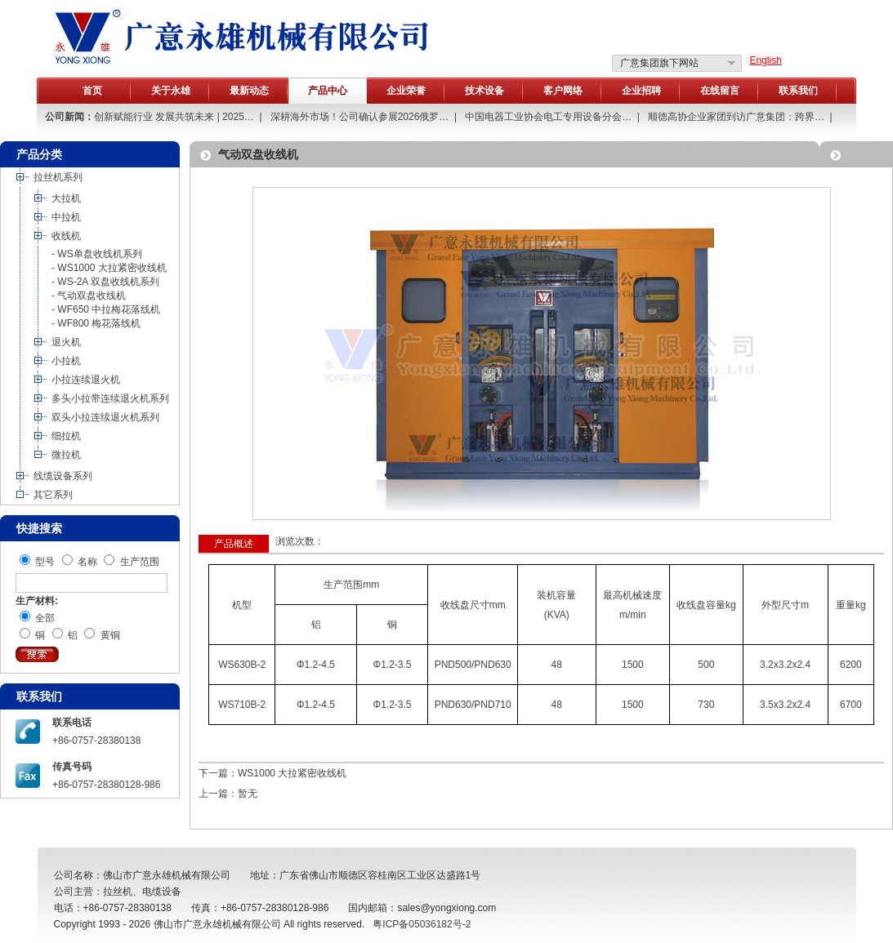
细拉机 (66, 436)
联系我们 (798, 90)
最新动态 (249, 90)
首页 (92, 90)
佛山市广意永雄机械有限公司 (217, 924)
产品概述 (233, 543)
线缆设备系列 (62, 476)
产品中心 (327, 90)
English (766, 60)
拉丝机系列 (58, 177)
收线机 (66, 236)
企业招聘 (641, 90)
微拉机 (66, 454)
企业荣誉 (406, 90)
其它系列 (53, 494)
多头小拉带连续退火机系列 (110, 398)
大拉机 (66, 198)
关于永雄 (170, 90)
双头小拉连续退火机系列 (105, 417)
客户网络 (563, 90)
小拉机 (66, 361)
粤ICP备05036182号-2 (422, 924)
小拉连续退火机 (85, 379)
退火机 (66, 342)
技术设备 (484, 90)
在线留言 (719, 90)
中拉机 (66, 217)
